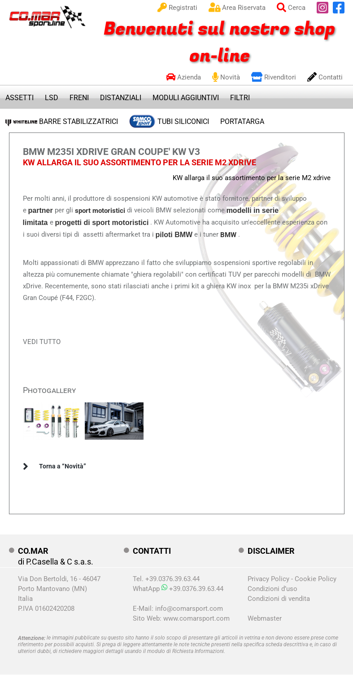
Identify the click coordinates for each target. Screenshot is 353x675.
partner (40, 210)
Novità (226, 77)
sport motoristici (100, 211)
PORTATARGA (242, 121)
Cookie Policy (315, 579)
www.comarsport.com (196, 618)
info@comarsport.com (189, 608)
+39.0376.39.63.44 (192, 589)
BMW (183, 234)
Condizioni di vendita (279, 599)
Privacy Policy (268, 579)
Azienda (183, 77)
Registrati (177, 8)
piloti (165, 234)
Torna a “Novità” (62, 466)
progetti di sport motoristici (102, 222)
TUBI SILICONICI (169, 119)
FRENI (79, 97)
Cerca (291, 8)
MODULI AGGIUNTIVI (186, 97)
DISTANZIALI (120, 97)
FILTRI (240, 97)
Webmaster (265, 618)
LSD (51, 97)
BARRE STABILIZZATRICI (61, 121)
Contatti (325, 77)
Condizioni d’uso (272, 589)
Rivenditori (273, 77)
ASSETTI (19, 97)
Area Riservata (237, 8)
